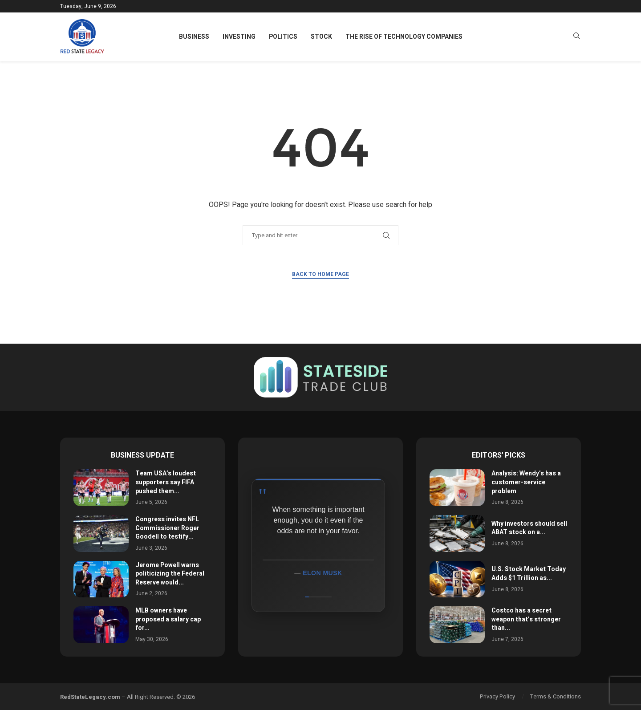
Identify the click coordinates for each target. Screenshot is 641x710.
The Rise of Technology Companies (403, 36)
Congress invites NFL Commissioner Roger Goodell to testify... (167, 528)
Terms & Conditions (555, 696)
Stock (321, 36)
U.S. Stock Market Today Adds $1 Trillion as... (528, 573)
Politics (283, 36)
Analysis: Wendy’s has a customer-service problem (526, 482)
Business (194, 36)
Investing (239, 36)
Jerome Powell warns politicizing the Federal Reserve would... (169, 573)
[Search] (576, 37)
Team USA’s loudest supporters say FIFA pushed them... (165, 482)
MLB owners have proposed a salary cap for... (168, 619)
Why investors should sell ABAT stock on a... (529, 528)
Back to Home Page (320, 274)
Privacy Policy (497, 696)
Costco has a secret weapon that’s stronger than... (526, 619)
